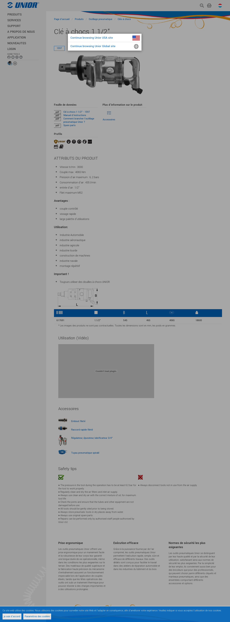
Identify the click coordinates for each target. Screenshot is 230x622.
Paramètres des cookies (37, 616)
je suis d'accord (12, 616)
